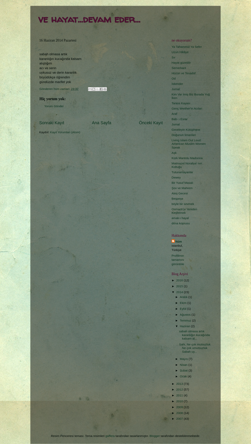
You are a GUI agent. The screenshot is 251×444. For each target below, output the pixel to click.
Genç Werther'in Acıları (187, 108)
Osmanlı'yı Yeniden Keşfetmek (184, 211)
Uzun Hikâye (180, 52)
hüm (179, 241)
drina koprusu (181, 223)
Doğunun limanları (184, 135)
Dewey (176, 177)
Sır (174, 57)
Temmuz (186, 320)
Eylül (183, 308)
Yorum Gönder (54, 106)
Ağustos (186, 314)
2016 (180, 280)
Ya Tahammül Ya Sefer (187, 46)
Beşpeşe (177, 198)
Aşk (174, 152)
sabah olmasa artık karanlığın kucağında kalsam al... (194, 335)
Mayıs (184, 359)
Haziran (185, 326)
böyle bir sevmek (183, 204)
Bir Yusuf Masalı (182, 182)
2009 (180, 407)
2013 (180, 383)
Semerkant (179, 68)
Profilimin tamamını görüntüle (178, 260)
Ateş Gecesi (180, 193)
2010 (180, 401)
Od (174, 78)
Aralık (184, 297)
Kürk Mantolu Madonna (187, 158)
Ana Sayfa (101, 123)
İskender (177, 83)
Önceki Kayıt (151, 123)
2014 (180, 292)
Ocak (184, 376)
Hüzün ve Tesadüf (184, 73)
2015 (180, 286)
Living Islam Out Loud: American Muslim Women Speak (189, 144)
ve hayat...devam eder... (89, 19)
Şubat (184, 370)
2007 (180, 418)
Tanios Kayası (181, 103)
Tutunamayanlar (182, 172)
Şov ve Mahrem (182, 188)
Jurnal (176, 89)
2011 (180, 395)
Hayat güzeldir (181, 62)
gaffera (110, 436)
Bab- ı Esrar (180, 119)
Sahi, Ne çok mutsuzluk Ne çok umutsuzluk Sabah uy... (194, 348)
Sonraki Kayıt (51, 123)
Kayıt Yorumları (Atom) (65, 132)
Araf (174, 113)
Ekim (183, 302)
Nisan (184, 364)
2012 (180, 389)
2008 (180, 413)
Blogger (155, 436)
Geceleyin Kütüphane (186, 129)
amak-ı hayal (180, 218)
